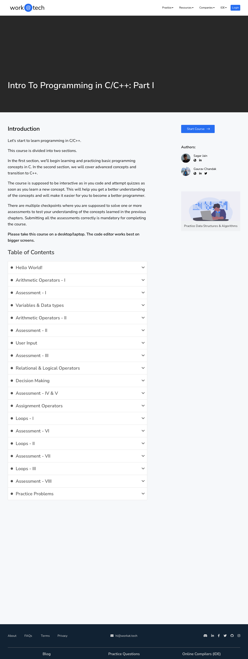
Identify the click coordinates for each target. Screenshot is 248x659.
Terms (45, 636)
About (12, 636)
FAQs (28, 636)
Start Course (196, 129)
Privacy (62, 636)
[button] (167, 7)
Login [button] (235, 7)
